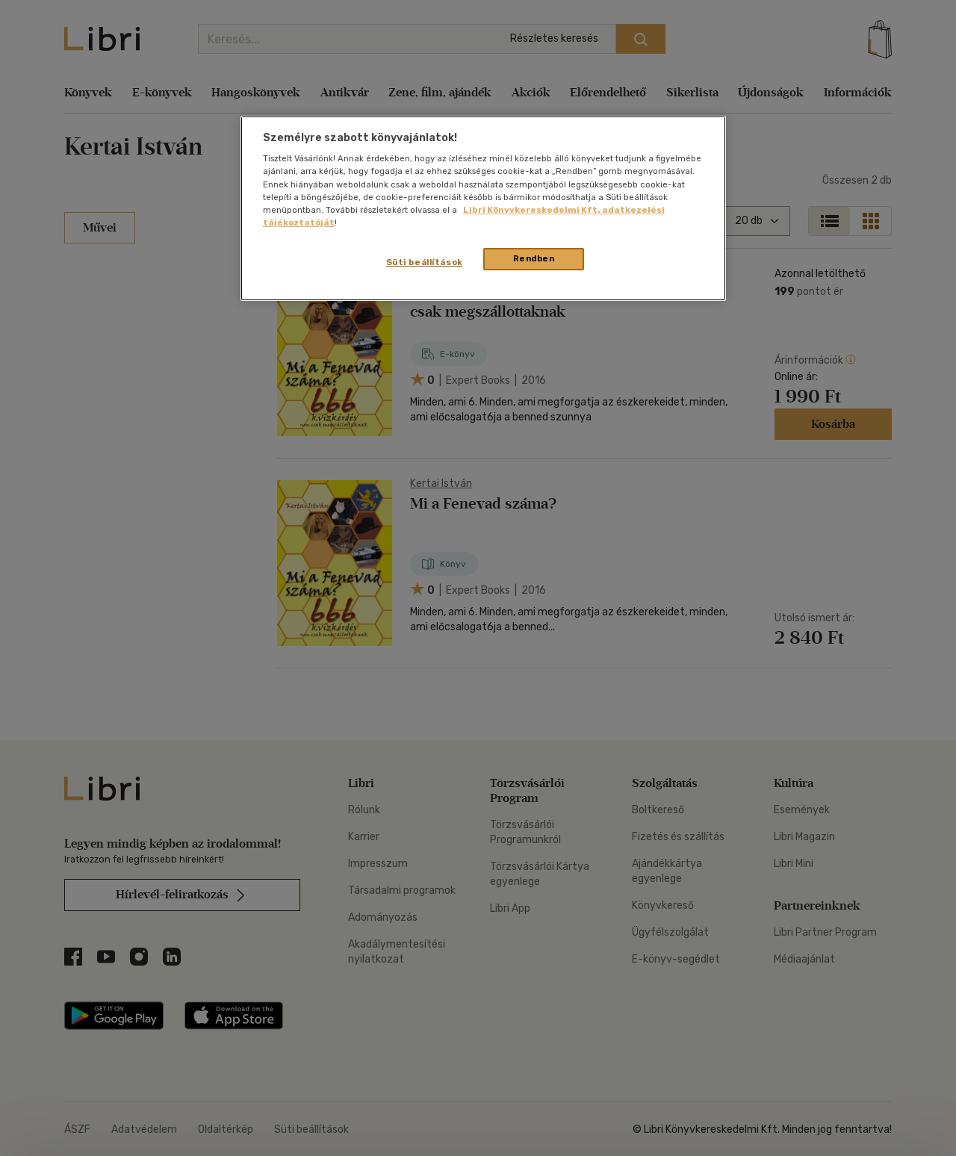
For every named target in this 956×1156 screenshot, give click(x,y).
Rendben (534, 258)
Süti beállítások (424, 262)
